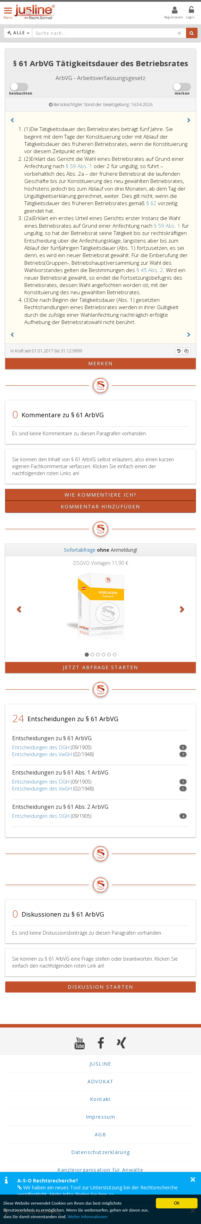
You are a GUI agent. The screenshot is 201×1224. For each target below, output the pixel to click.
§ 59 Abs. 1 (80, 166)
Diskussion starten (100, 986)
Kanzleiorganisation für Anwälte (100, 1169)
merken (100, 363)
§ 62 (152, 203)
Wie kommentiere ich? (100, 494)
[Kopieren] (186, 351)
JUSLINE (100, 1063)
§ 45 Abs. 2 (149, 269)
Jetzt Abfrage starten (100, 667)
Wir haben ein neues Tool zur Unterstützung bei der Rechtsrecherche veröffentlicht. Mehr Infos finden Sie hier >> (97, 1191)
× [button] (193, 1179)
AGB (100, 1134)
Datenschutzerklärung (100, 1152)
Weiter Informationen (100, 1217)
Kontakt (100, 1099)
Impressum (101, 1116)
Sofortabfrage (79, 550)
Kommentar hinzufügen (100, 506)
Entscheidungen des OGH (40, 747)
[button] (12, 120)
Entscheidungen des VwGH (42, 754)
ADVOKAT (100, 1081)
